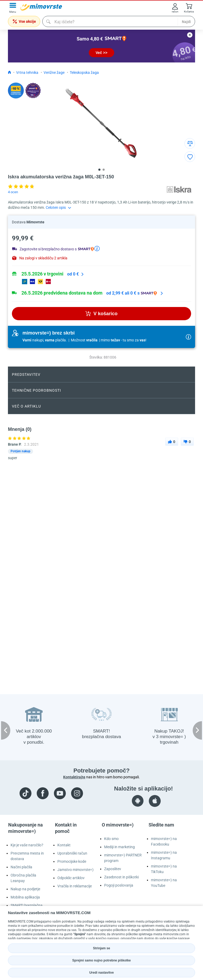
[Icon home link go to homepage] (9, 72)
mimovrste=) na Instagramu (164, 855)
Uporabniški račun (72, 853)
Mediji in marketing (119, 847)
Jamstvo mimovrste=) (75, 870)
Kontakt (64, 845)
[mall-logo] (41, 7)
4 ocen (13, 192)
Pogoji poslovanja (118, 885)
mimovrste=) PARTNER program (123, 858)
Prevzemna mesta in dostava (27, 856)
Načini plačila (21, 867)
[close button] (189, 35)
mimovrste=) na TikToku (164, 869)
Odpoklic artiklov (71, 878)
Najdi (186, 22)
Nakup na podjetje (25, 889)
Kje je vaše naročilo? (27, 845)
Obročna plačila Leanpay (23, 878)
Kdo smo (111, 839)
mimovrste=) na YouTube (164, 883)
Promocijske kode (71, 861)
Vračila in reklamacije (74, 886)
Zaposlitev (112, 869)
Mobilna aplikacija (25, 897)
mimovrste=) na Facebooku (164, 841)
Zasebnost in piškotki (121, 877)
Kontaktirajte (74, 777)
